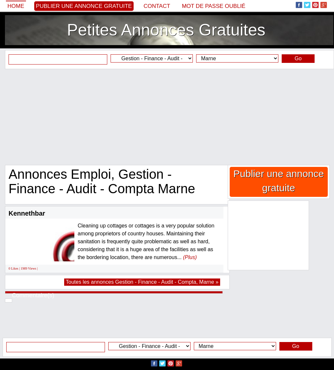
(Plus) (190, 257)
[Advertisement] (167, 117)
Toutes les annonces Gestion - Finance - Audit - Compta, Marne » (142, 282)
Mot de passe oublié (213, 6)
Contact (156, 6)
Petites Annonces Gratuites (166, 30)
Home (16, 6)
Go (298, 58)
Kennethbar (27, 213)
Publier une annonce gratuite (84, 6)
